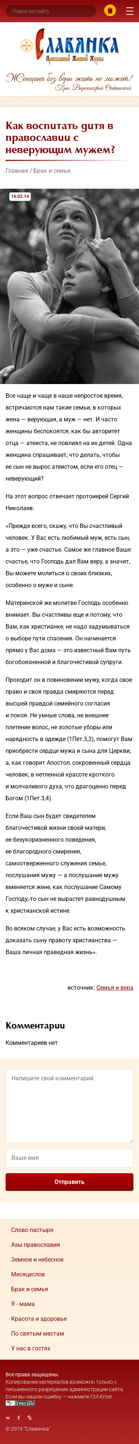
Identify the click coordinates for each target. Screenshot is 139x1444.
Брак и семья (51, 170)
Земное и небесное (37, 1259)
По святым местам (37, 1333)
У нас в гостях (30, 1348)
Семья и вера (114, 987)
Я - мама (23, 1303)
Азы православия (35, 1244)
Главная (17, 170)
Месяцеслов (28, 1274)
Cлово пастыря (32, 1229)
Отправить (69, 1181)
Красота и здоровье (39, 1318)
